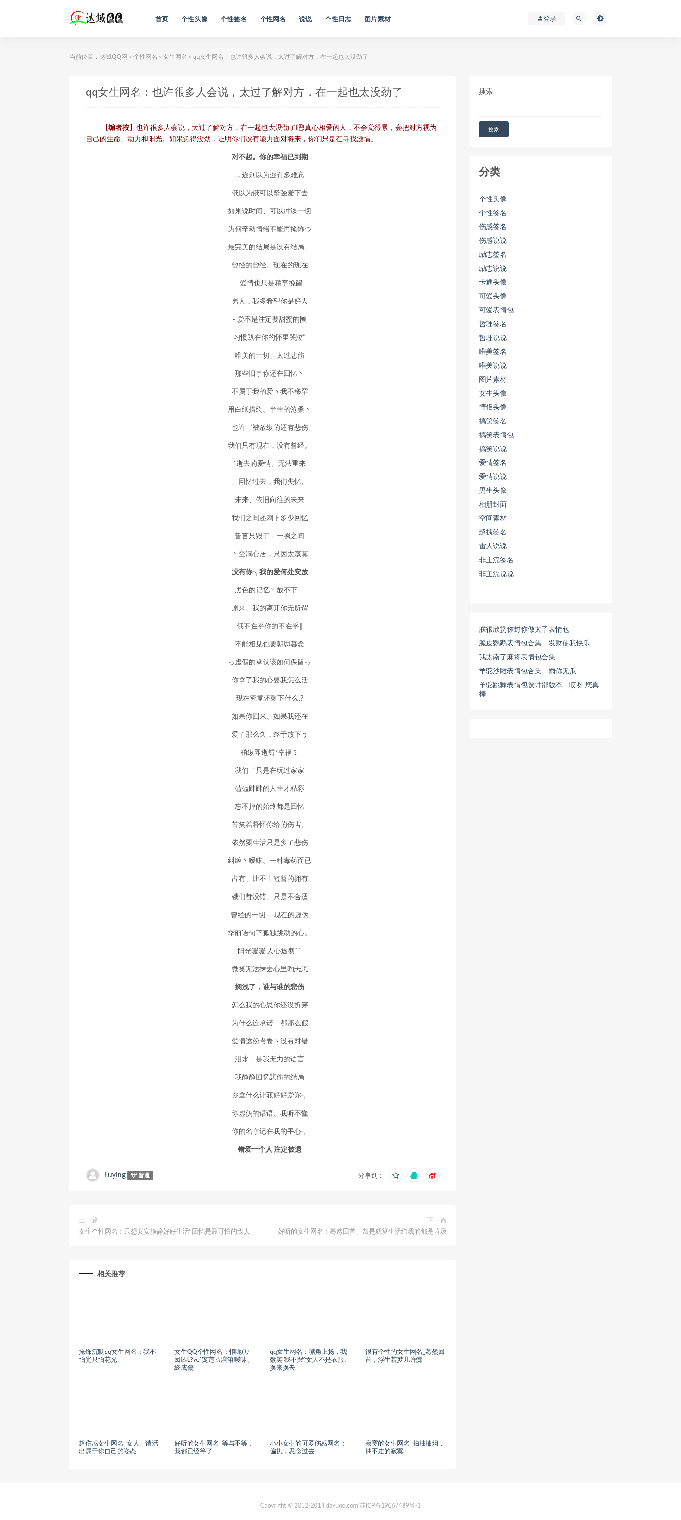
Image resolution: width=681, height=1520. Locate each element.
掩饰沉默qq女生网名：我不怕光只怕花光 (117, 1355)
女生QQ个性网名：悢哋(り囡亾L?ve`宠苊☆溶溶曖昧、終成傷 (213, 1359)
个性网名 (145, 56)
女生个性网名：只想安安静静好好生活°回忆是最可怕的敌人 (164, 1231)
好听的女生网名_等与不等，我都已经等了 (214, 1447)
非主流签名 (496, 559)
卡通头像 (493, 282)
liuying (115, 1174)
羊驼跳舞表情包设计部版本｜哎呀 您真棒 (539, 689)
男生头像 (493, 490)
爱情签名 (493, 462)
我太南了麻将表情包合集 (517, 656)
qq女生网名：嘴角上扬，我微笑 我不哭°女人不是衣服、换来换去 (310, 1359)
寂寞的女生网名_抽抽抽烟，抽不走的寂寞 (405, 1447)
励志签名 (493, 254)
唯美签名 (493, 351)
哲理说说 (493, 337)
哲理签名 (493, 323)
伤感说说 (493, 240)
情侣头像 (493, 407)
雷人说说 (493, 545)
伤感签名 (493, 226)
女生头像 (493, 393)
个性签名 (493, 212)
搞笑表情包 (496, 434)
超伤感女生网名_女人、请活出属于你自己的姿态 (118, 1447)
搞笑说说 (493, 448)
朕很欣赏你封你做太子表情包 (524, 629)
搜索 (486, 91)
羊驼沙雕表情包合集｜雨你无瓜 (527, 670)
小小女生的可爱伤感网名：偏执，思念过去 (308, 1447)
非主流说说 (496, 573)
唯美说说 (493, 365)
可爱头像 (493, 296)
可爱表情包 (496, 309)
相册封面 (493, 504)
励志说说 (493, 268)
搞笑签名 (493, 420)
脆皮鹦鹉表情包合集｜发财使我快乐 (534, 643)
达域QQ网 (113, 56)
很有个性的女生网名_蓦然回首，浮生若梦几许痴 (405, 1355)
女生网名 (175, 56)
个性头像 (493, 198)
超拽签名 (493, 531)
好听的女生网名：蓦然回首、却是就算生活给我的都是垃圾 (362, 1231)
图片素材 (493, 379)
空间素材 (493, 518)
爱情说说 (493, 476)
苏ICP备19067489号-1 (390, 1505)
